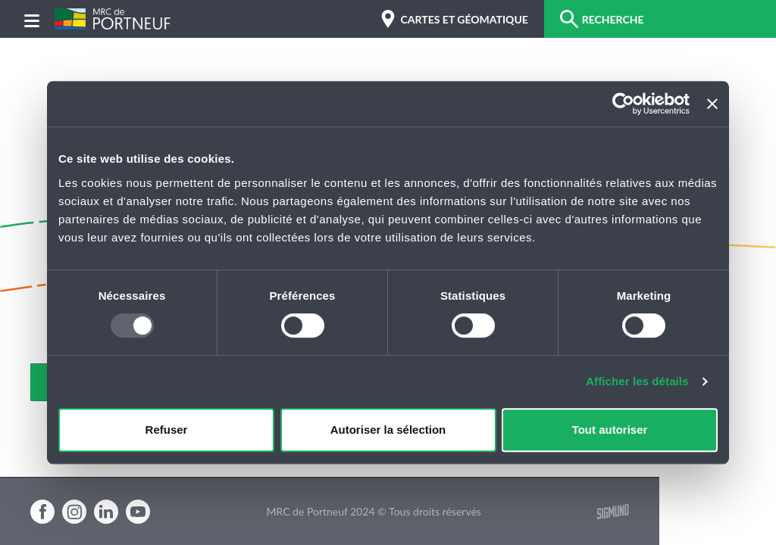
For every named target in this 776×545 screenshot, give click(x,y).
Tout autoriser (610, 429)
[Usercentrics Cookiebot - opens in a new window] (623, 103)
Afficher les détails (637, 381)
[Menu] (31, 19)
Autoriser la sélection (388, 429)
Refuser (167, 429)
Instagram (74, 512)
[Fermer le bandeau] (712, 103)
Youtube (138, 512)
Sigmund (613, 511)
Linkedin (106, 512)
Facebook (42, 512)
